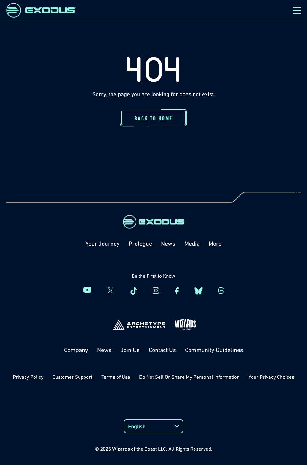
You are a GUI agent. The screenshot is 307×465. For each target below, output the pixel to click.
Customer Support (72, 377)
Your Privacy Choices (271, 377)
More (215, 243)
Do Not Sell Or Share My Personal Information (189, 377)
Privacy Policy (28, 377)
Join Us (130, 350)
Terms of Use (115, 377)
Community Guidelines (214, 350)
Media (192, 243)
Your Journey (102, 243)
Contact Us (162, 350)
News (168, 243)
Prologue (140, 243)
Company (76, 350)
